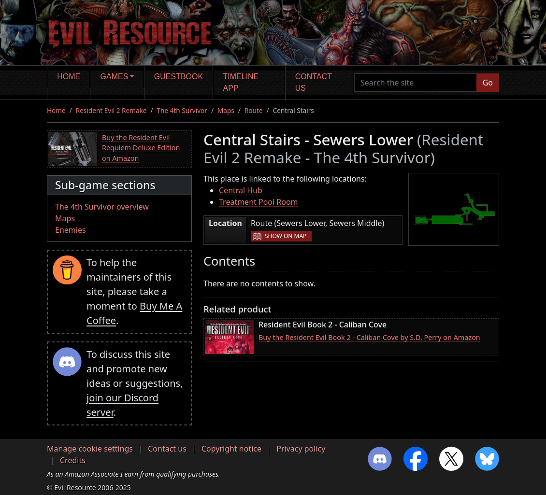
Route (253, 110)
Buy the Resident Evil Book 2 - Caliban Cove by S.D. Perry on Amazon (369, 337)
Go (488, 82)
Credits (73, 460)
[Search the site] (415, 82)
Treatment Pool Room (258, 202)
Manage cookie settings (90, 448)
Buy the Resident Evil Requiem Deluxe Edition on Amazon (141, 148)
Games (115, 76)
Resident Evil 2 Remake (111, 110)
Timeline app (241, 82)
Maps (225, 110)
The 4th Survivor (182, 110)
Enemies (70, 230)
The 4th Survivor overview (102, 206)
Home (68, 76)
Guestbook (178, 76)
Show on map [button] (285, 236)
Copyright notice (231, 448)
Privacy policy (300, 448)
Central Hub (240, 190)
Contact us (313, 82)
